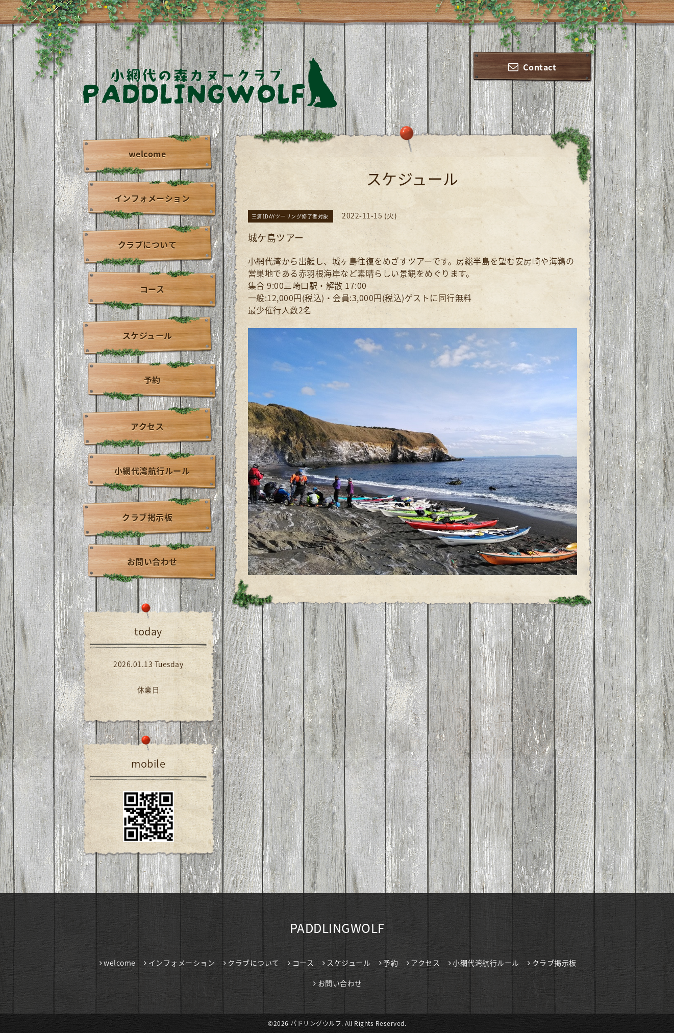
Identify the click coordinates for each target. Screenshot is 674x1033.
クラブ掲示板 (147, 517)
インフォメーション (152, 198)
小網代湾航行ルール (152, 470)
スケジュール (147, 335)
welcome (147, 153)
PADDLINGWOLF (337, 928)
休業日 (148, 689)
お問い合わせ (152, 561)
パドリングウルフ (315, 1023)
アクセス (147, 426)
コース (152, 289)
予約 (152, 380)
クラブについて (147, 244)
